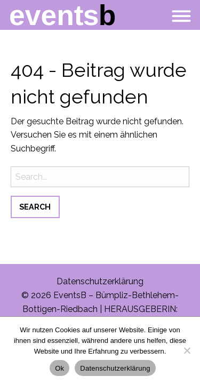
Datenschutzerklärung (100, 281)
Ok (59, 368)
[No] (186, 350)
